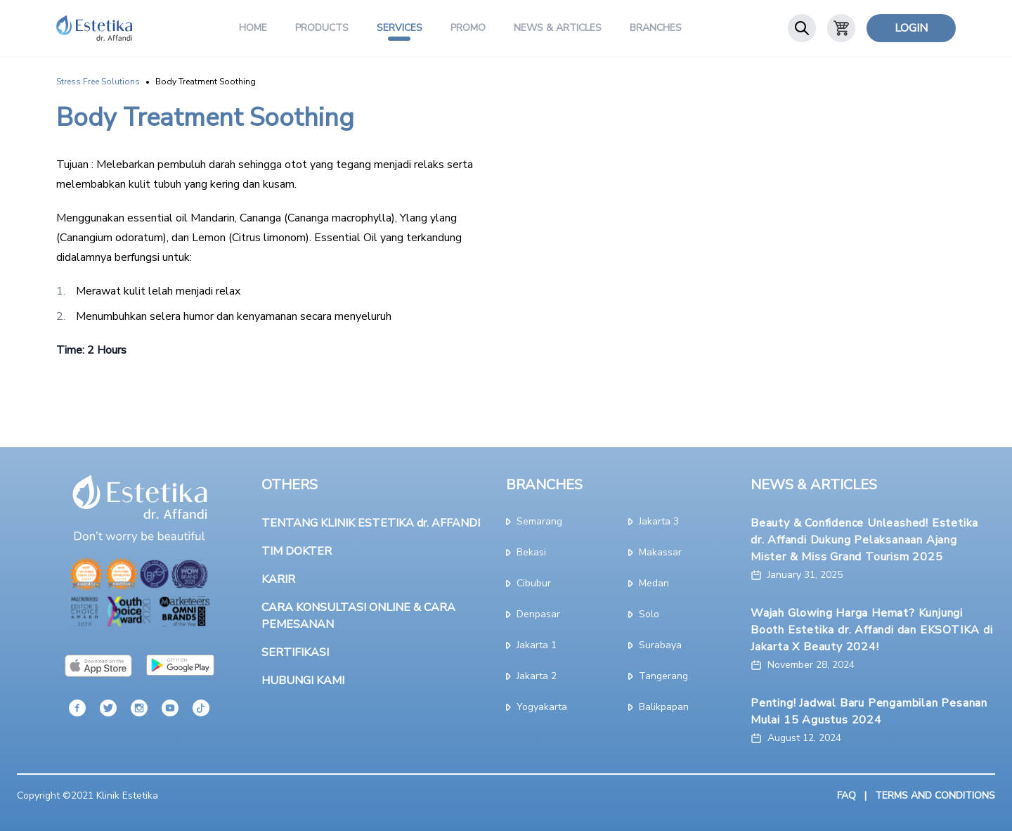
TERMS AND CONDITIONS (935, 795)
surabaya (655, 645)
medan (648, 583)
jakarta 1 (531, 645)
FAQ (846, 795)
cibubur (528, 583)
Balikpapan (658, 707)
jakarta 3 (653, 521)
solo (643, 614)
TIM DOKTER (296, 551)
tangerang (658, 676)
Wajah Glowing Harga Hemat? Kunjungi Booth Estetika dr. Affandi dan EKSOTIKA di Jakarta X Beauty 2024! (872, 630)
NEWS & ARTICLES (814, 484)
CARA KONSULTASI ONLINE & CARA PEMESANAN (358, 616)
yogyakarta (536, 707)
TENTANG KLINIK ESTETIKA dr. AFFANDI (370, 523)
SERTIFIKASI (295, 652)
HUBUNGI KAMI (302, 680)
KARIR (278, 579)
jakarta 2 (531, 676)
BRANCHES (544, 484)
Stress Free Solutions (98, 81)
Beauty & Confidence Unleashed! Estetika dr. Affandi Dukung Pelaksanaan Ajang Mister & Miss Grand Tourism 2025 (864, 540)
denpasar (533, 614)
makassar (655, 552)
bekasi (526, 552)
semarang (534, 521)
